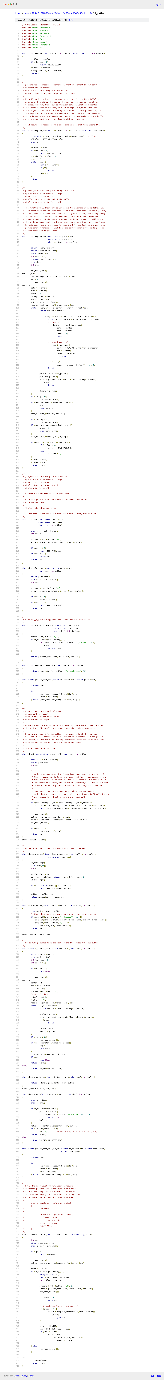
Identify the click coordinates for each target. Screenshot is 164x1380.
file (71, 20)
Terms (31, 1375)
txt (152, 1375)
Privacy (24, 1375)
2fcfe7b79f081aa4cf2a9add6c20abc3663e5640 (58, 13)
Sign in (158, 4)
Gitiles (16, 1375)
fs (91, 13)
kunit (18, 13)
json (159, 1375)
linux (26, 13)
